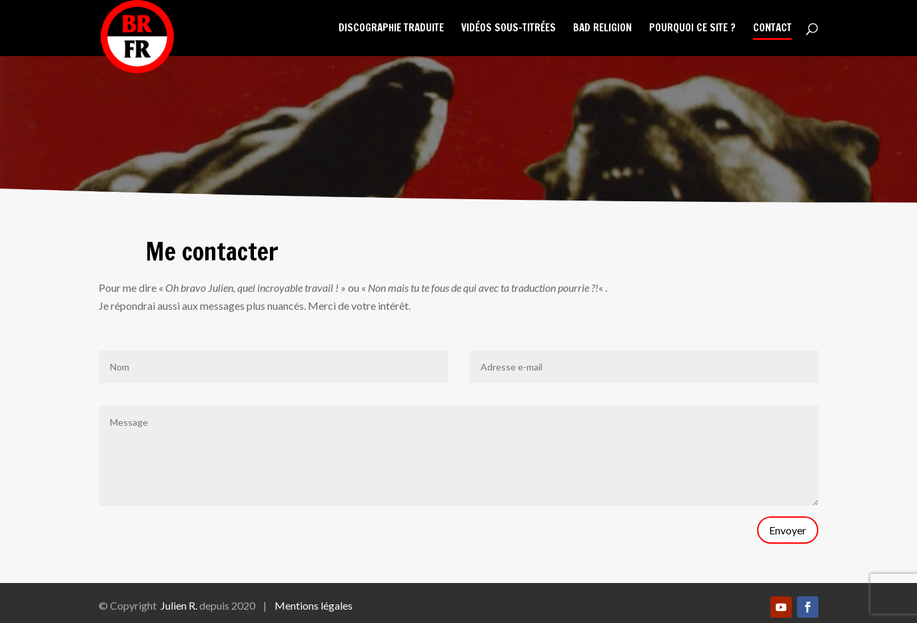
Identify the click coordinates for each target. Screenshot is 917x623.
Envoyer (787, 530)
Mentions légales (314, 605)
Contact (772, 29)
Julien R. (179, 605)
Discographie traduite (391, 29)
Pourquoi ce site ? (692, 29)
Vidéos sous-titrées (508, 29)
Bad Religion (602, 29)
